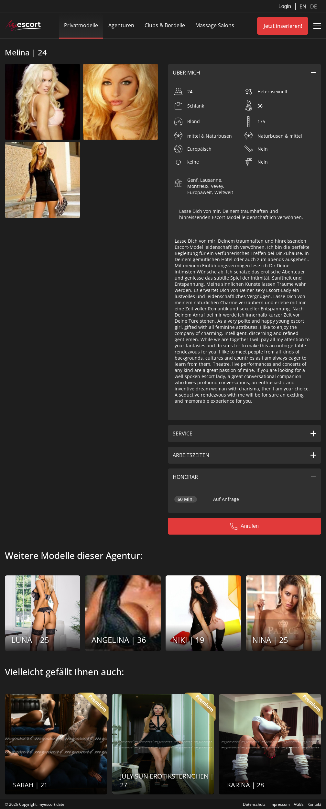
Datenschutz (254, 804)
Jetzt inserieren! (283, 25)
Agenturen (121, 25)
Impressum (279, 804)
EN (303, 6)
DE (313, 6)
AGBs (299, 804)
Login (284, 6)
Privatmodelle (81, 25)
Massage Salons (214, 25)
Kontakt (314, 804)
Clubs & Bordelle (165, 25)
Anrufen (244, 526)
